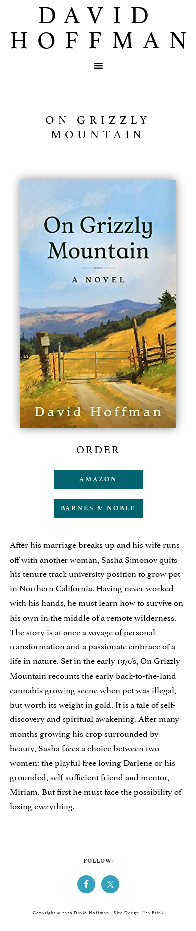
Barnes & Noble (98, 508)
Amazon (98, 479)
